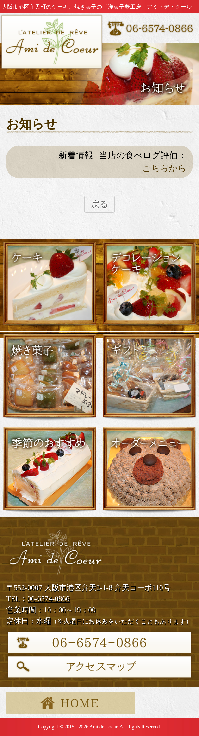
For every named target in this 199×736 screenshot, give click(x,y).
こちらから (164, 168)
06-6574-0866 (48, 598)
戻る (99, 204)
